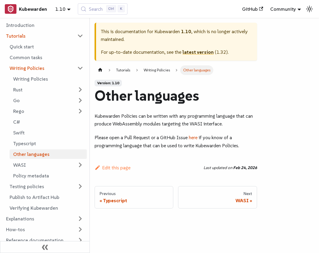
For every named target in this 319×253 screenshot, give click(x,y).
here (193, 137)
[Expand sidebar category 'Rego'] (80, 111)
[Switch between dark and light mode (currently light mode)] (309, 9)
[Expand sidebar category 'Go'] (80, 100)
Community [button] (283, 9)
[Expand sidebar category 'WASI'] (80, 165)
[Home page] (100, 70)
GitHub (252, 9)
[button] (44, 36)
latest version (198, 52)
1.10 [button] (60, 9)
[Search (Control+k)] (103, 9)
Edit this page (112, 168)
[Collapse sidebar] (45, 247)
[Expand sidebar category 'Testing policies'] (80, 186)
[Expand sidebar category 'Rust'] (80, 89)
